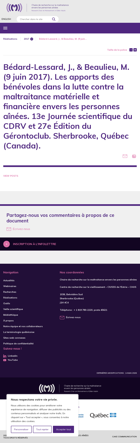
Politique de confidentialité (18, 343)
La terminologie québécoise (18, 332)
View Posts (10, 175)
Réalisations (10, 38)
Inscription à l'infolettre (34, 244)
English (6, 19)
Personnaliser (21, 429)
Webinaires (9, 286)
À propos (8, 320)
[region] (42, 415)
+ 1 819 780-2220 (83, 309)
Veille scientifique (13, 309)
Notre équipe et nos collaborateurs (23, 326)
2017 (26, 38)
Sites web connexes (14, 337)
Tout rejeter (42, 429)
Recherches (9, 291)
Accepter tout (63, 429)
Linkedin (10, 355)
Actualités (8, 280)
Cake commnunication (124, 436)
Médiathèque (10, 314)
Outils (6, 303)
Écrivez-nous (18, 229)
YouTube (10, 359)
